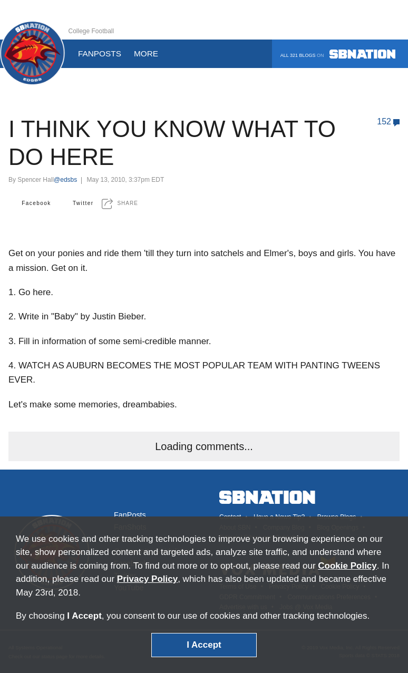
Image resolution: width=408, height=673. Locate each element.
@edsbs (65, 179)
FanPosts (130, 515)
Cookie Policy (347, 566)
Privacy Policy (147, 579)
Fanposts (99, 53)
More (150, 53)
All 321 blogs (337, 54)
